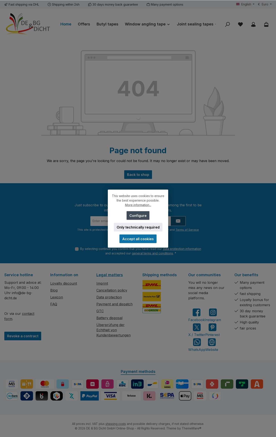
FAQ (53, 304)
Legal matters (109, 275)
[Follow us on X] (196, 329)
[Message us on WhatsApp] (196, 344)
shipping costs (115, 424)
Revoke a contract (22, 336)
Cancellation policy (111, 290)
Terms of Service (187, 229)
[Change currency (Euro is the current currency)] (265, 4)
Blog (54, 290)
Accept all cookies (138, 239)
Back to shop (138, 174)
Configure (138, 215)
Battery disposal (109, 318)
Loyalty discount (63, 283)
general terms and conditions (152, 253)
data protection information (182, 249)
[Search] (227, 24)
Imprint (102, 283)
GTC (100, 311)
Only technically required (138, 227)
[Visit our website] (211, 344)
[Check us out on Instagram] (213, 315)
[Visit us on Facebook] (196, 315)
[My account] (253, 24)
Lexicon (56, 297)
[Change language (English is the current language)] (245, 4)
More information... (138, 205)
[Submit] (178, 221)
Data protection (109, 297)
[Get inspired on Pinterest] (212, 329)
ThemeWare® (191, 428)
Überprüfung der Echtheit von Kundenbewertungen (113, 330)
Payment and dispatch (114, 304)
